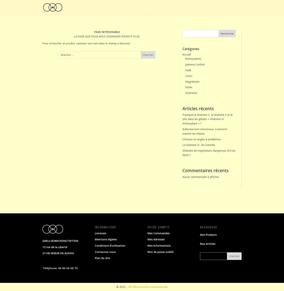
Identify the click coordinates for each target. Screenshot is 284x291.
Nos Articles (207, 244)
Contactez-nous (105, 252)
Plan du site (102, 258)
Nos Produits (208, 234)
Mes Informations (159, 245)
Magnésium (192, 81)
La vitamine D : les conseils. (199, 145)
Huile (188, 70)
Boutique (151, 7)
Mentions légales (106, 239)
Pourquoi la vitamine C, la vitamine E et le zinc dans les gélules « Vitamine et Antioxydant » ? (208, 119)
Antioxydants (193, 58)
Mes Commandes (158, 233)
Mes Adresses (156, 239)
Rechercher (227, 33)
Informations (171, 7)
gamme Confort (195, 64)
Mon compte (197, 7)
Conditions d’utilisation (110, 245)
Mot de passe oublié (160, 252)
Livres (188, 76)
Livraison (100, 233)
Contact (220, 7)
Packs (188, 87)
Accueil (187, 54)
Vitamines (191, 93)
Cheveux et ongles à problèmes (202, 139)
